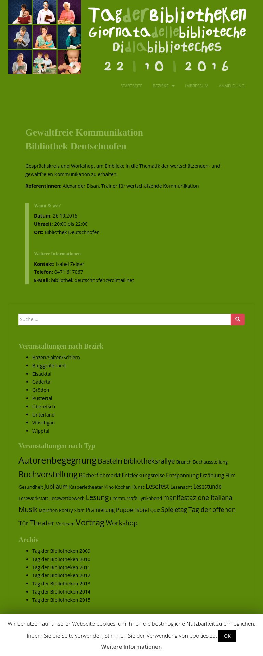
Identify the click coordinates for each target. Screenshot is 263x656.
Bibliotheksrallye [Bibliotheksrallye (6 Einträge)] (149, 461)
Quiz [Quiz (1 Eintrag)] (155, 510)
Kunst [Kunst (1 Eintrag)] (138, 487)
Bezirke (160, 86)
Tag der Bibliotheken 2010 (61, 559)
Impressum (196, 86)
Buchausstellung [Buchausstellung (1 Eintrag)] (210, 462)
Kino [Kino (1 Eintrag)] (109, 487)
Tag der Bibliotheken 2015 (61, 600)
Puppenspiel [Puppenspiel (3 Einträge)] (132, 510)
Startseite (132, 86)
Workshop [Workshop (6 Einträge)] (122, 522)
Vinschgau (43, 422)
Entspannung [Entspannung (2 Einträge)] (182, 475)
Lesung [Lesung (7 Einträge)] (97, 497)
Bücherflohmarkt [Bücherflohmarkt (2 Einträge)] (99, 475)
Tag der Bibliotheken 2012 (61, 575)
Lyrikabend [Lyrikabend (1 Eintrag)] (150, 498)
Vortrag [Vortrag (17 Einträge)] (90, 522)
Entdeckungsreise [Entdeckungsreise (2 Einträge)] (143, 475)
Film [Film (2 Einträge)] (230, 475)
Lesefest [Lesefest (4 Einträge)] (157, 486)
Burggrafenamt (49, 365)
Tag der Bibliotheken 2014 (61, 591)
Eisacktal (41, 374)
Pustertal (42, 398)
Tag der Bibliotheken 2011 (61, 567)
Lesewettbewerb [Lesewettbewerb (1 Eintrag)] (67, 498)
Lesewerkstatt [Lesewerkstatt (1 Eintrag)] (33, 498)
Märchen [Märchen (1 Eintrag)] (48, 510)
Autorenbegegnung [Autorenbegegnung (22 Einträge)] (57, 460)
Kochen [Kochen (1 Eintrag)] (123, 487)
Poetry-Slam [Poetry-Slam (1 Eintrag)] (72, 510)
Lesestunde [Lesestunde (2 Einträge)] (207, 486)
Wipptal (40, 430)
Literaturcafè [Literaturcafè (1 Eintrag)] (123, 498)
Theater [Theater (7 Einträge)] (42, 522)
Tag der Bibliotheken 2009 (61, 551)
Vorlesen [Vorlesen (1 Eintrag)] (65, 523)
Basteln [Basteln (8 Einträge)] (110, 461)
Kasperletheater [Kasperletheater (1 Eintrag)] (86, 487)
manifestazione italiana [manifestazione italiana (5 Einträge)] (198, 497)
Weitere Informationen (131, 647)
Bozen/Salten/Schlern (56, 357)
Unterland (43, 414)
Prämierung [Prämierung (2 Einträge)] (100, 510)
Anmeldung (231, 86)
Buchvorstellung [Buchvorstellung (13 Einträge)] (48, 474)
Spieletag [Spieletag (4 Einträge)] (174, 509)
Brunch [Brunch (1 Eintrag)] (183, 462)
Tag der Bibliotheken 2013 (61, 583)
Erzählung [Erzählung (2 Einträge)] (212, 475)
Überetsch (43, 406)
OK (227, 636)
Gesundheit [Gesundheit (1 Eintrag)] (30, 487)
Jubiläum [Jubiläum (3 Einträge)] (55, 486)
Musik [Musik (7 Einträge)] (28, 509)
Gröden (40, 390)
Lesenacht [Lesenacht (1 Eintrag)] (181, 487)
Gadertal (41, 381)
